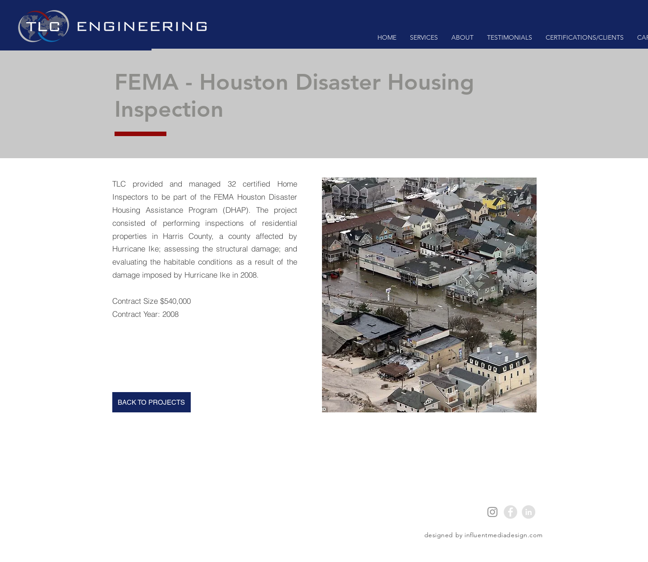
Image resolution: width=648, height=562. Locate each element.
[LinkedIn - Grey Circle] (528, 512)
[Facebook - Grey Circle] (510, 512)
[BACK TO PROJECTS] (151, 402)
